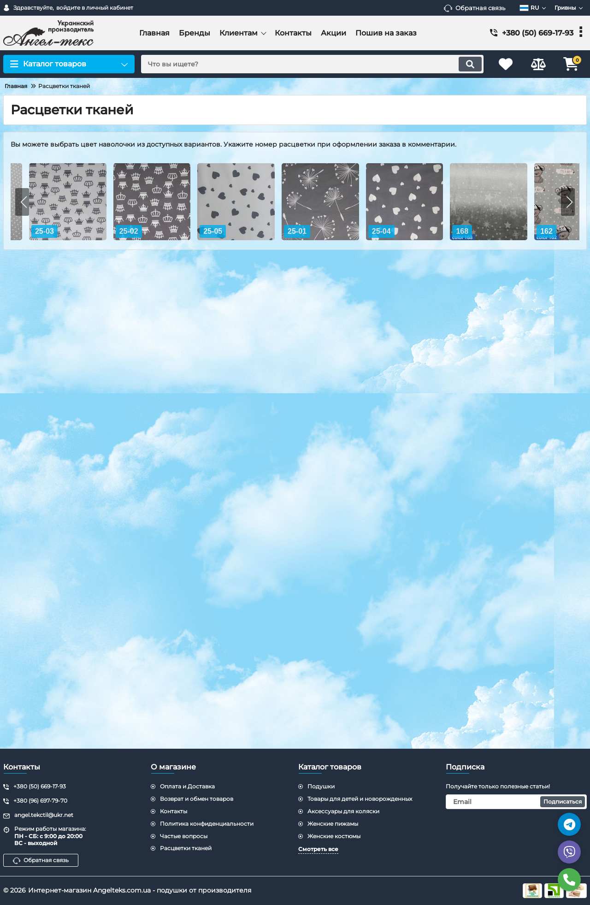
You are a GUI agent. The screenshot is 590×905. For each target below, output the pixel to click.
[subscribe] (516, 801)
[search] (312, 64)
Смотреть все (318, 849)
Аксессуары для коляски (343, 811)
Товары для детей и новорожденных (359, 798)
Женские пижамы (332, 823)
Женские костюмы (333, 836)
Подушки (321, 786)
